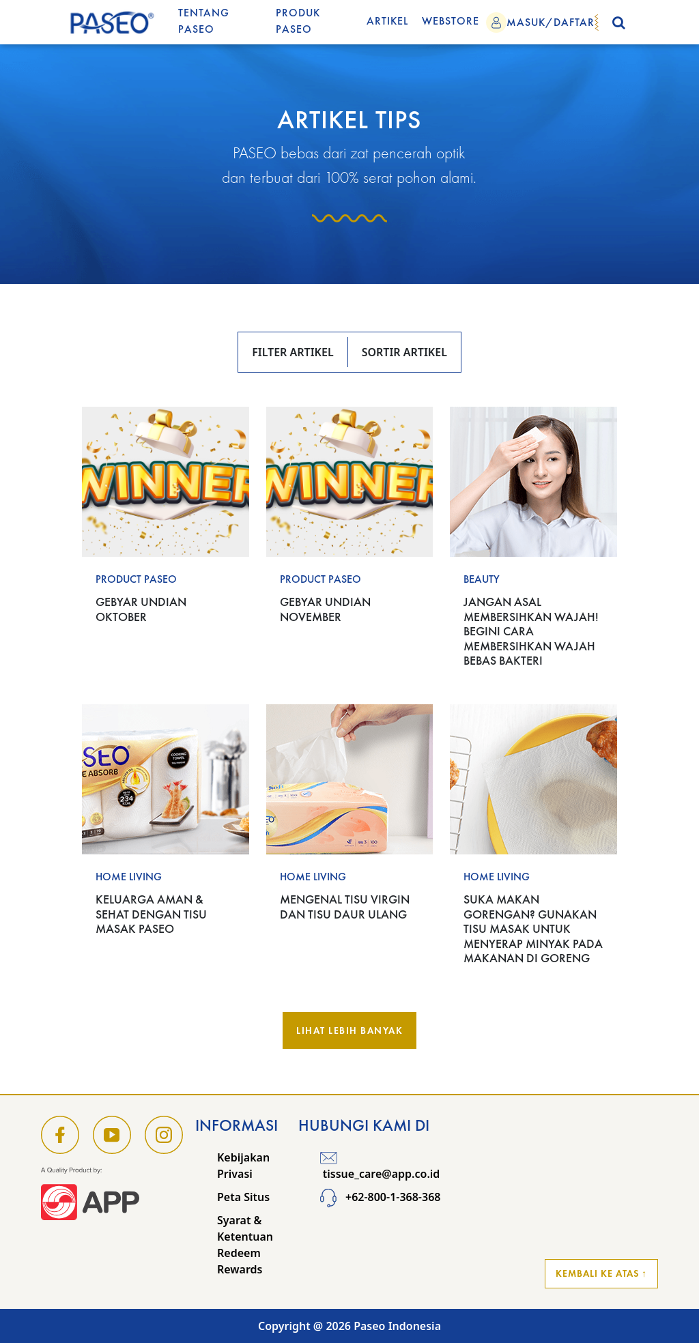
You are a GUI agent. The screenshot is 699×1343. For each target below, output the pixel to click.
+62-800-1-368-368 (380, 1196)
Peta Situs (243, 1196)
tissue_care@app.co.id (380, 1165)
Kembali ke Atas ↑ (601, 1273)
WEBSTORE (450, 21)
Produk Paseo (298, 20)
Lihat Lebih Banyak (349, 1030)
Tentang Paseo (203, 20)
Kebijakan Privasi (243, 1165)
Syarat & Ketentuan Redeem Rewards (245, 1245)
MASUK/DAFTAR (551, 22)
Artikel (387, 21)
